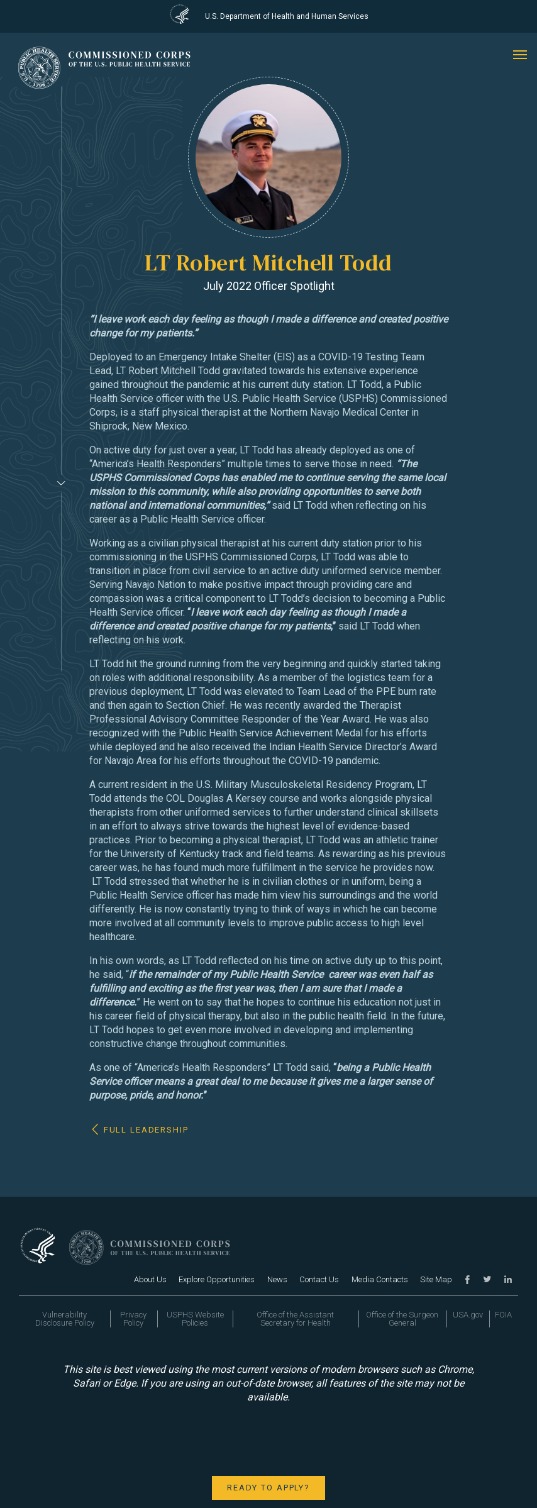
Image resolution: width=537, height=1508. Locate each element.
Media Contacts (380, 1279)
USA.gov (468, 1314)
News (277, 1279)
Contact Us (319, 1279)
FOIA (503, 1314)
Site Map (436, 1279)
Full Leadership (146, 1129)
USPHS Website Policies (195, 1319)
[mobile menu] (520, 55)
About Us (150, 1279)
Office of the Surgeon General (402, 1319)
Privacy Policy (133, 1319)
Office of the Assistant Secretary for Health (295, 1319)
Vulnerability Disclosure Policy (64, 1319)
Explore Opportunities (217, 1279)
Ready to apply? (268, 1487)
